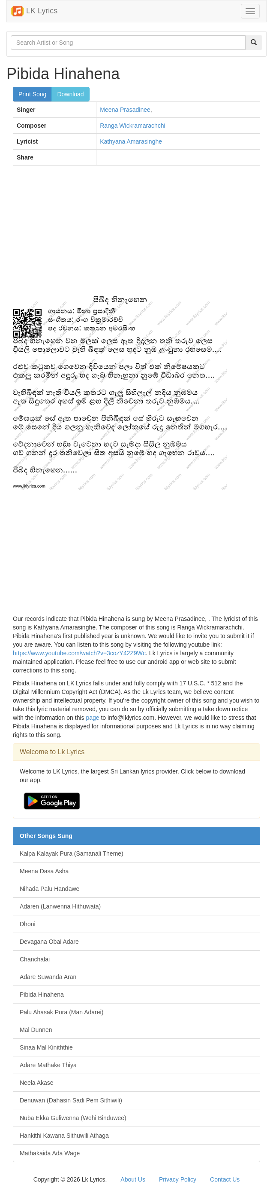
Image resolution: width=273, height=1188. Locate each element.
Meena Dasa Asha (44, 871)
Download (70, 94)
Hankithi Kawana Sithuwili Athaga (64, 1135)
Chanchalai (35, 959)
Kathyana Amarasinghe (131, 141)
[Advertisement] (136, 234)
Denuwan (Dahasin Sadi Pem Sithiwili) (71, 1100)
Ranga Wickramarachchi (132, 125)
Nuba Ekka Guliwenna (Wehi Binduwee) (73, 1117)
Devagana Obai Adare (49, 941)
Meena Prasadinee (125, 109)
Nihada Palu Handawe (49, 888)
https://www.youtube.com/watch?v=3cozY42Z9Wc (79, 653)
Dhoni (28, 924)
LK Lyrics (34, 11)
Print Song (32, 94)
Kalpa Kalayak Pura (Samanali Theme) (71, 853)
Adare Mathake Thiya (48, 1065)
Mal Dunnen (36, 1029)
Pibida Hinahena (42, 994)
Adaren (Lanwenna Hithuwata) (60, 906)
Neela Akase (37, 1082)
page (92, 717)
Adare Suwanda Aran (48, 976)
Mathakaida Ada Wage (50, 1153)
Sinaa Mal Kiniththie (46, 1047)
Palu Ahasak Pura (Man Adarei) (61, 1012)
